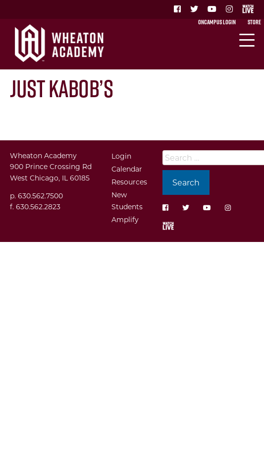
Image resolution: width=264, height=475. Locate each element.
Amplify (125, 219)
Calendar (126, 169)
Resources (129, 181)
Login (121, 156)
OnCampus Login (217, 21)
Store (254, 21)
